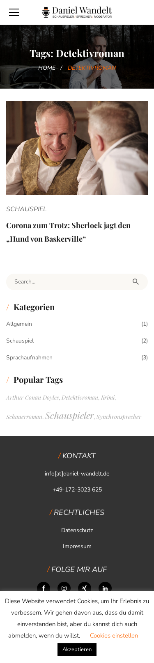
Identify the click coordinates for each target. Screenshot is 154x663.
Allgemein (19, 324)
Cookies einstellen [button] (114, 635)
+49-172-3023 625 (77, 490)
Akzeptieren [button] (77, 649)
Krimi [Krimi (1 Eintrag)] (108, 397)
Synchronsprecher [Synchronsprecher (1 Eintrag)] (119, 417)
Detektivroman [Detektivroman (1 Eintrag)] (80, 397)
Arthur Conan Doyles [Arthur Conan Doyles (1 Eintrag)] (32, 397)
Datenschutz (77, 530)
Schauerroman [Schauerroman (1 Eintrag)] (24, 417)
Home (46, 68)
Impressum (77, 546)
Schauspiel (26, 209)
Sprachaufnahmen (29, 357)
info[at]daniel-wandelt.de (77, 474)
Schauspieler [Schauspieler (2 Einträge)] (69, 415)
